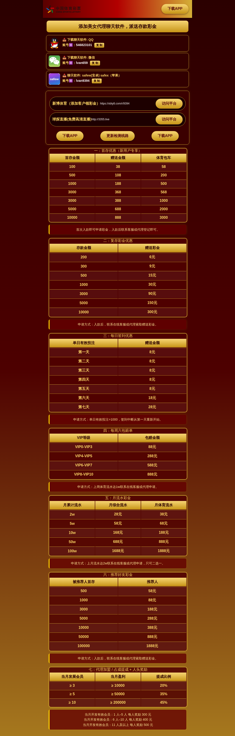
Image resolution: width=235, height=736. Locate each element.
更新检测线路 (117, 136)
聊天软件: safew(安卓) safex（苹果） (94, 75)
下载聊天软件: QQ (80, 39)
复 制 (99, 45)
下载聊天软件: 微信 (81, 57)
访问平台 (169, 103)
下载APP (175, 9)
